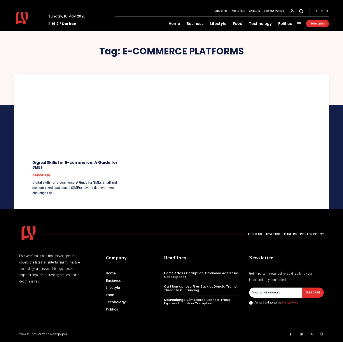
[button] (301, 11)
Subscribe (312, 292)
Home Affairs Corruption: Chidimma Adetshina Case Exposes (201, 275)
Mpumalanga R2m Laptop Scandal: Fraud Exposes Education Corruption (197, 302)
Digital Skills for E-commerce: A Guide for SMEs (74, 165)
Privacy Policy (289, 302)
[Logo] (28, 18)
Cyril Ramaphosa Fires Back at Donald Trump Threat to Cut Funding (200, 288)
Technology (41, 175)
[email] (275, 293)
